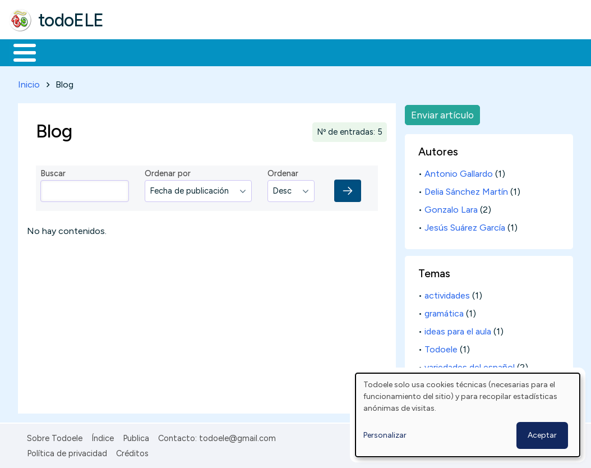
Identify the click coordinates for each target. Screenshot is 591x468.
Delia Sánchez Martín (466, 190)
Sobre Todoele (54, 437)
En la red (265, 51)
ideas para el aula (457, 329)
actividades (447, 293)
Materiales (62, 51)
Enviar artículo (442, 112)
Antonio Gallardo (458, 172)
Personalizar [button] (385, 435)
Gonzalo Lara (451, 208)
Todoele (441, 347)
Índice (102, 437)
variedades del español (469, 365)
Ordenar (282, 172)
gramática (444, 311)
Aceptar (542, 435)
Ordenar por (168, 172)
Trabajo (202, 51)
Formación (135, 51)
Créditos (132, 451)
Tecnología (335, 51)
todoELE (71, 20)
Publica (136, 437)
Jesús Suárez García (464, 226)
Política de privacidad (67, 451)
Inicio (19, 51)
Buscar (460, 51)
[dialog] (467, 415)
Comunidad (410, 51)
